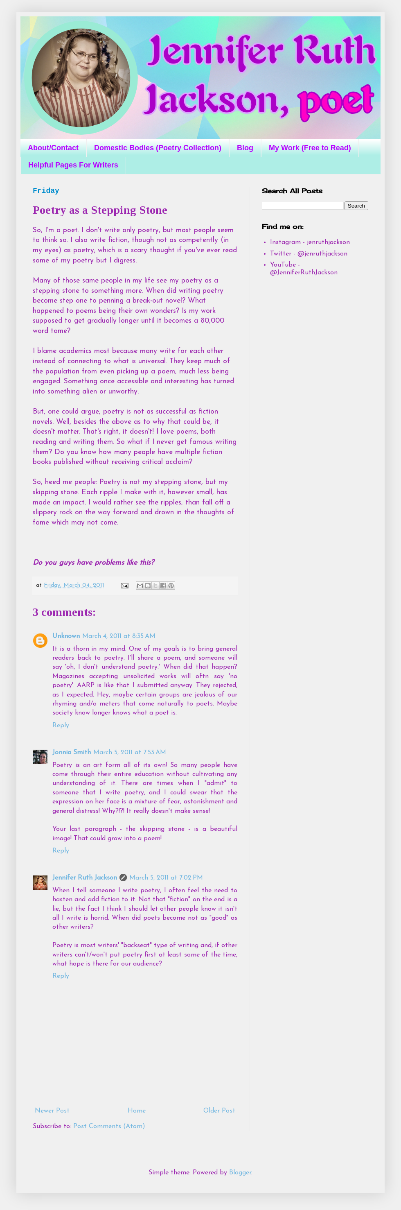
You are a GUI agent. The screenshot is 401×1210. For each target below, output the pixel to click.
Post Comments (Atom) (109, 1126)
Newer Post (52, 1111)
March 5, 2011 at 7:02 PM (166, 878)
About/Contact (53, 148)
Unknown (66, 636)
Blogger (240, 1172)
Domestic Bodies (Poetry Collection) (157, 148)
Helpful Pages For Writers (73, 165)
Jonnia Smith (71, 752)
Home (137, 1111)
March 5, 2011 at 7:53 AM (129, 752)
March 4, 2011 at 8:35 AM (118, 636)
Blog (245, 148)
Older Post (219, 1111)
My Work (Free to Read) (310, 148)
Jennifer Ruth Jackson (84, 878)
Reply (60, 725)
